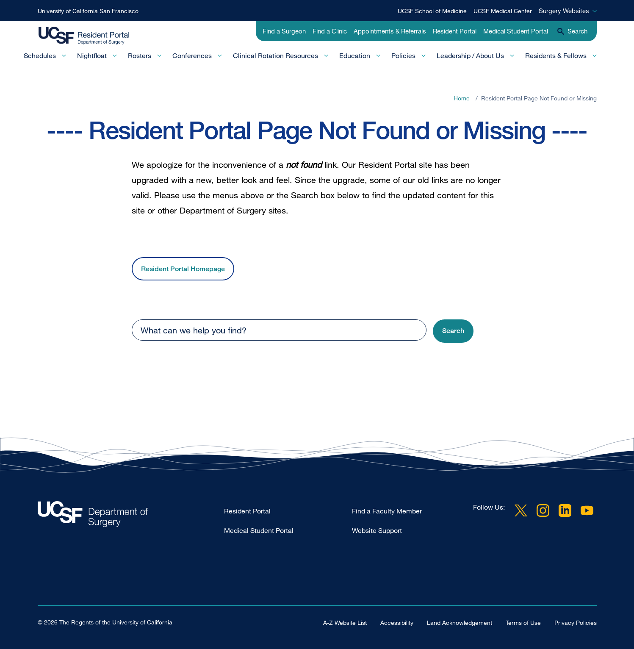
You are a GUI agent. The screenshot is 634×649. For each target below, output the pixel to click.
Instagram (543, 510)
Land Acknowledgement (459, 622)
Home (462, 98)
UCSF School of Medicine (432, 10)
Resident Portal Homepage (183, 269)
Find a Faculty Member (387, 511)
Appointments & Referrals (390, 31)
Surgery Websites (564, 10)
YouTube (587, 510)
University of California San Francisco (88, 10)
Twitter (521, 510)
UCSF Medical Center (502, 10)
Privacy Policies (575, 622)
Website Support (377, 530)
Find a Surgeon (284, 31)
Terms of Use (523, 622)
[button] (453, 331)
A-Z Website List (345, 622)
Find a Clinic (330, 31)
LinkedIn (565, 510)
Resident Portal (454, 31)
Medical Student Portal (515, 31)
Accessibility (396, 622)
